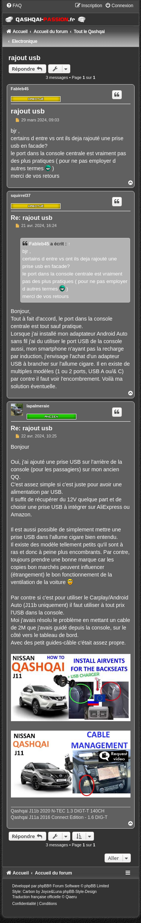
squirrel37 (21, 195)
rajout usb (25, 58)
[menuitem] (14, 5)
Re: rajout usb (32, 217)
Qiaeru (71, 897)
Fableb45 (20, 88)
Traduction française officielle (36, 897)
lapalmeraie (38, 406)
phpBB (43, 886)
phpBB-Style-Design (80, 892)
